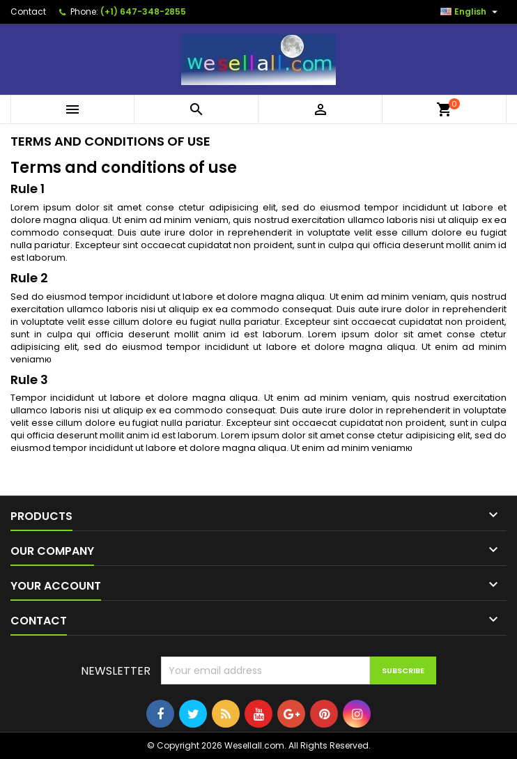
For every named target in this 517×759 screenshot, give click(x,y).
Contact (28, 11)
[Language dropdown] (470, 12)
